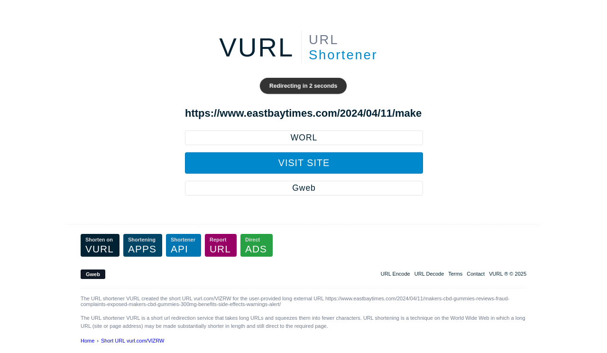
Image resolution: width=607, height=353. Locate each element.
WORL (304, 137)
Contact (476, 274)
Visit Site (304, 163)
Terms (455, 274)
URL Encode (395, 274)
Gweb (303, 188)
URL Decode (429, 274)
